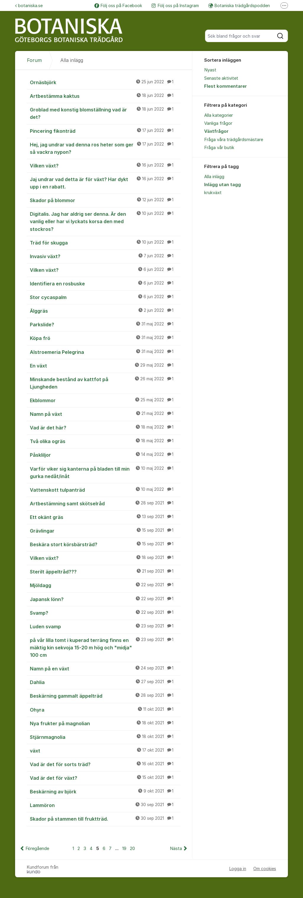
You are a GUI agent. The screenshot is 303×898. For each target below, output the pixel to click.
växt (105, 750)
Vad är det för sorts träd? (105, 764)
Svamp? (105, 612)
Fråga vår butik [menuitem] (219, 147)
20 (132, 848)
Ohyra (105, 709)
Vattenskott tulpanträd (105, 489)
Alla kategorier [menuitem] (218, 115)
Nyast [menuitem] (210, 70)
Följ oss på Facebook (118, 5)
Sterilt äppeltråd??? (105, 571)
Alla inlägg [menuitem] (214, 176)
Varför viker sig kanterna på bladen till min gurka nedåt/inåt (105, 472)
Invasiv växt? (105, 256)
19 (124, 848)
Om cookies (264, 868)
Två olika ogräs (105, 441)
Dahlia (105, 682)
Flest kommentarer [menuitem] (225, 86)
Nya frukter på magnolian (105, 723)
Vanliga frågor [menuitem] (218, 123)
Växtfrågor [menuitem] (216, 131)
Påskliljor (105, 454)
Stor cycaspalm (105, 297)
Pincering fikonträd (105, 130)
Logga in (237, 868)
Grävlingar (105, 530)
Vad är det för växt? (105, 777)
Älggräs (105, 310)
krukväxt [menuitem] (213, 192)
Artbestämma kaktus (105, 95)
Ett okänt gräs (105, 517)
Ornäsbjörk (105, 82)
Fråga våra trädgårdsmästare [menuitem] (233, 139)
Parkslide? (105, 324)
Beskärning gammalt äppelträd (105, 695)
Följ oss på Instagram (175, 5)
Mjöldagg (105, 585)
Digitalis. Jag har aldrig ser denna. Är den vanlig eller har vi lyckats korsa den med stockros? (105, 221)
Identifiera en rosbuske (105, 283)
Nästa (176, 848)
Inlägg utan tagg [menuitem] (222, 184)
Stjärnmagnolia (105, 737)
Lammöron (105, 805)
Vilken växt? (105, 165)
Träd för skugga (105, 242)
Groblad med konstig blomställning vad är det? (105, 113)
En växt (105, 365)
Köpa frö (105, 338)
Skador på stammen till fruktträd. (105, 818)
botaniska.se (29, 5)
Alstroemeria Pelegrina (105, 352)
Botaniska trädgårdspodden (239, 5)
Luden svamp (105, 626)
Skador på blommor (105, 200)
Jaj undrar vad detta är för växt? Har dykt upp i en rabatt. (105, 183)
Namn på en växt (105, 668)
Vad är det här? (105, 427)
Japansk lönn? (105, 599)
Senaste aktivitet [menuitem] (221, 78)
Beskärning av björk (105, 791)
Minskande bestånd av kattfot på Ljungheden (105, 383)
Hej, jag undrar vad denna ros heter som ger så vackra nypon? (105, 148)
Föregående (37, 848)
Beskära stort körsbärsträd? (105, 544)
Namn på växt (105, 413)
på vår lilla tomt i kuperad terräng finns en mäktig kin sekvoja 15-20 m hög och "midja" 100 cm (105, 647)
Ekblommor (105, 400)
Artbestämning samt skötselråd (105, 503)
